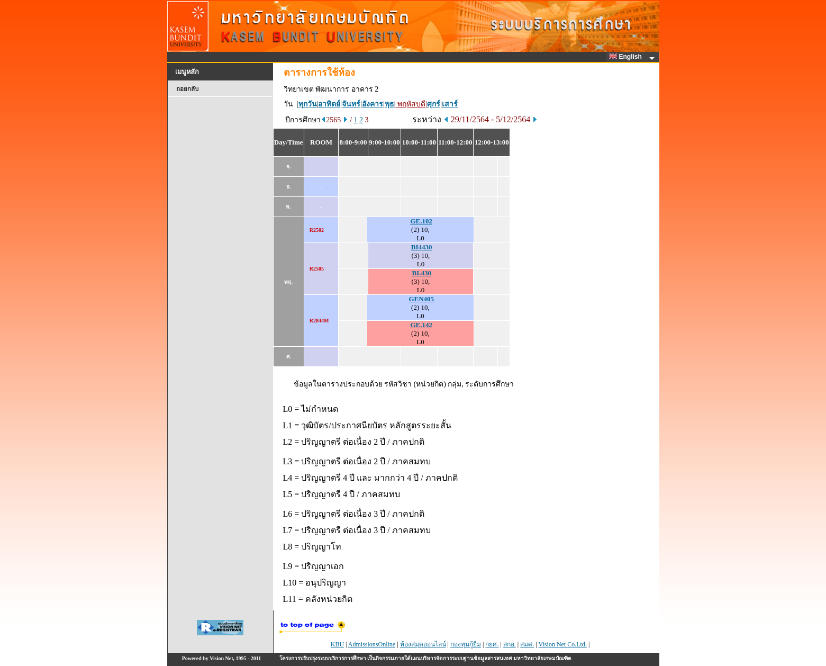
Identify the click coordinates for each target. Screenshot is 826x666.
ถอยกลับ (187, 89)
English (627, 56)
